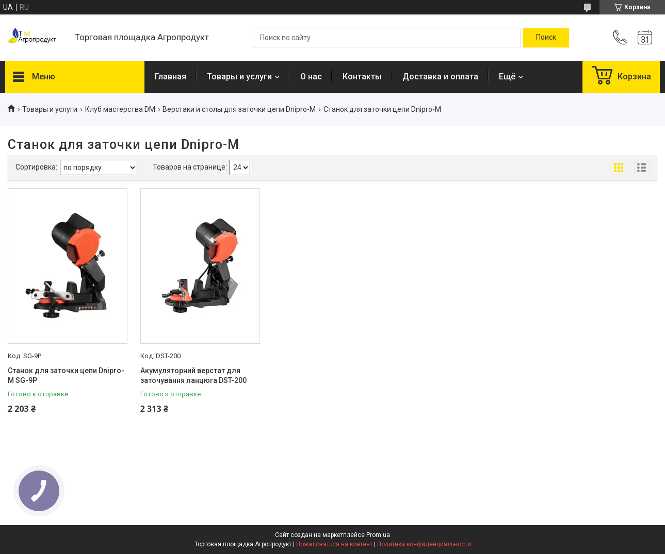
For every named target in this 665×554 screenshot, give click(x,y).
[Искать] (546, 37)
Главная (170, 76)
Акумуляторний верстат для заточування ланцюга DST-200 (193, 375)
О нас (311, 76)
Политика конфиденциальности (424, 544)
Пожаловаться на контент (334, 544)
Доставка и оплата (440, 76)
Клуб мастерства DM (120, 109)
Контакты (362, 76)
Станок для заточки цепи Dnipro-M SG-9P (66, 375)
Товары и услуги (239, 76)
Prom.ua (378, 535)
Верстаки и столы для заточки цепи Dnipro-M (239, 109)
